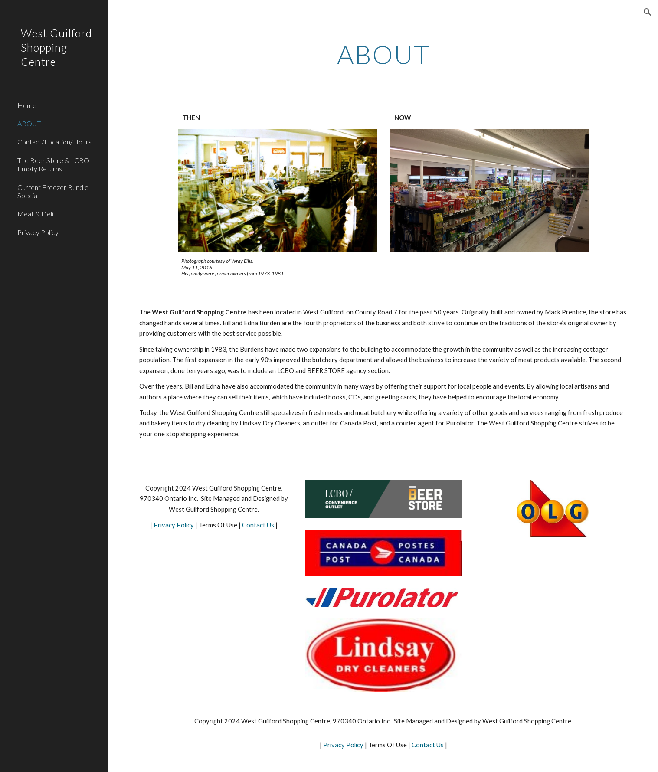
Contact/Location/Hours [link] (54, 141)
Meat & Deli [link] (35, 213)
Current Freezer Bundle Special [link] (52, 191)
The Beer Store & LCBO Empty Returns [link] (53, 164)
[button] (647, 12)
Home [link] (26, 105)
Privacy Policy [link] (38, 232)
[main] (383, 54)
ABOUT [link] (29, 123)
